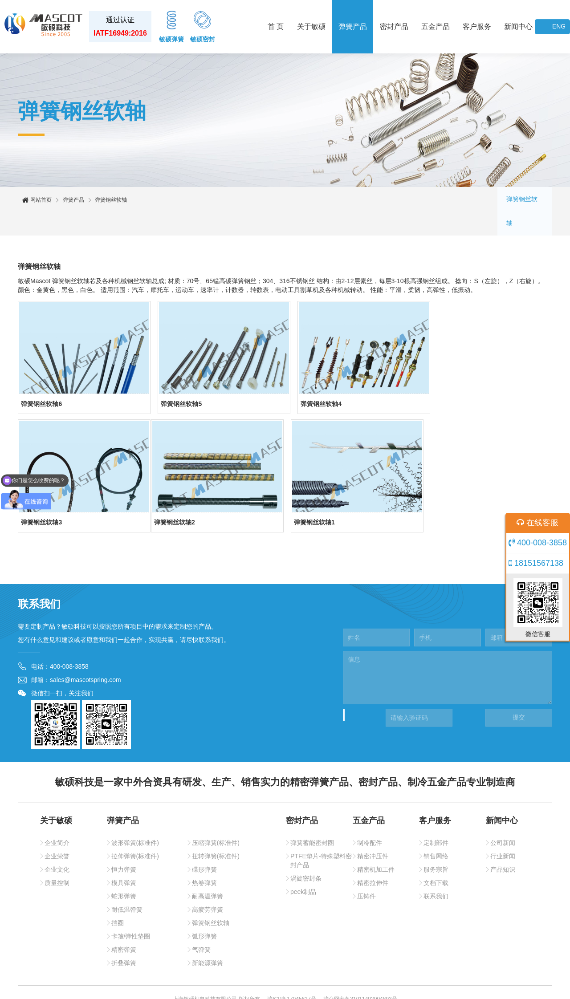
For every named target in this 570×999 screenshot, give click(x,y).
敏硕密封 (202, 26)
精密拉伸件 (372, 860)
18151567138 (536, 563)
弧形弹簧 (204, 914)
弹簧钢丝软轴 (524, 200)
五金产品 (435, 26)
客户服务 (477, 26)
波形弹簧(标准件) (135, 820)
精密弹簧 (123, 927)
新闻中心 (518, 26)
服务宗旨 (435, 847)
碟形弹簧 (204, 847)
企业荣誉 (57, 833)
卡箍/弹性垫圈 (131, 914)
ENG (559, 26)
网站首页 (37, 200)
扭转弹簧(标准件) (216, 833)
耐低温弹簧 (126, 887)
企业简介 (57, 820)
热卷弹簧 (204, 860)
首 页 (276, 26)
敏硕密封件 (267, 986)
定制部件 (435, 820)
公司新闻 (502, 820)
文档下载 (435, 860)
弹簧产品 (352, 26)
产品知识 (502, 847)
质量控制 (57, 860)
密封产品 (394, 26)
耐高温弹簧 (207, 873)
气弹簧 (201, 927)
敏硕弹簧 (171, 26)
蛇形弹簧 (123, 873)
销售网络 (435, 833)
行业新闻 (502, 833)
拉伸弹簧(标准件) (135, 833)
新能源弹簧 (207, 940)
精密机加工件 (376, 847)
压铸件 (366, 873)
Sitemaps (328, 986)
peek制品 (303, 869)
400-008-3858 (538, 542)
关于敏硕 (311, 26)
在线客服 (537, 522)
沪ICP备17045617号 (291, 977)
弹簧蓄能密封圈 (312, 820)
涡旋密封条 (306, 856)
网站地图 (298, 986)
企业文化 (57, 847)
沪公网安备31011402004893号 (360, 977)
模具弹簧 (123, 860)
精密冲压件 (372, 833)
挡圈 (117, 900)
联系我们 (435, 873)
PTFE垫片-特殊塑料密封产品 (321, 838)
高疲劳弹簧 (207, 887)
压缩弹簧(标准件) (216, 820)
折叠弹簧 (123, 940)
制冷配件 (369, 820)
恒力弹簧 (123, 847)
